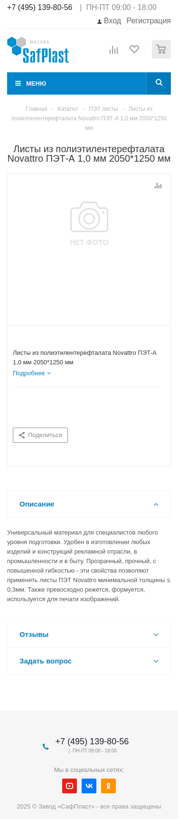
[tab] (32, 373)
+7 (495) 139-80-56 (39, 7)
